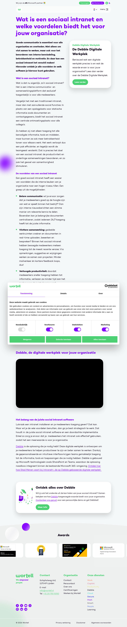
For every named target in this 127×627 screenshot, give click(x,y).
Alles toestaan (100, 339)
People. (90, 606)
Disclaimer (80, 623)
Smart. (90, 603)
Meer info (42, 507)
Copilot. (91, 583)
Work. (90, 580)
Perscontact (69, 583)
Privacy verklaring (63, 623)
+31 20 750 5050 (51, 593)
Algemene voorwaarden (101, 623)
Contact (67, 580)
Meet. (90, 600)
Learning (91, 609)
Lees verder (80, 82)
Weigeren (27, 339)
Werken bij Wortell (72, 593)
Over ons (68, 586)
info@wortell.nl (47, 590)
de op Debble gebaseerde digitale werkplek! (77, 469)
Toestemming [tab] (26, 293)
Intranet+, (48, 469)
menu (104, 10)
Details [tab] (63, 293)
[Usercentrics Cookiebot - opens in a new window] (106, 286)
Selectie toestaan (63, 339)
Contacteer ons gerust (46, 500)
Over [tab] (101, 293)
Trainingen (84, 3)
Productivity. (93, 586)
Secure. (90, 596)
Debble (19, 446)
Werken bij (98, 3)
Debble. (90, 590)
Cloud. (90, 593)
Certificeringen (71, 590)
